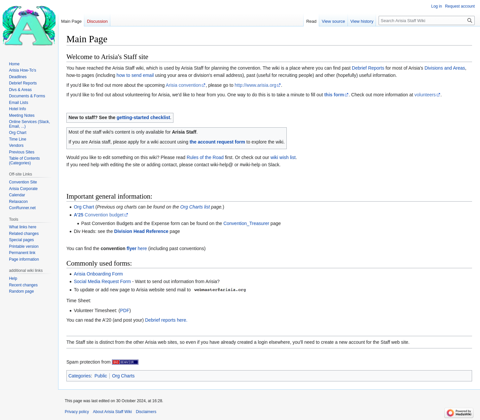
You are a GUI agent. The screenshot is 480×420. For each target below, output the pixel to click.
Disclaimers (146, 411)
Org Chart (84, 207)
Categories (79, 375)
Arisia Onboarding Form (98, 273)
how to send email (135, 75)
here (137, 248)
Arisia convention (183, 85)
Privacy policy (77, 411)
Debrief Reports (368, 68)
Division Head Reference (141, 231)
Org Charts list (195, 207)
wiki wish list (283, 157)
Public (100, 375)
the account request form (217, 142)
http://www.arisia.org (255, 85)
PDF (124, 310)
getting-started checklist (143, 117)
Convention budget (98, 214)
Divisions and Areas (445, 68)
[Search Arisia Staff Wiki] (427, 20)
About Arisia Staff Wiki (112, 411)
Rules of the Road (205, 157)
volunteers (425, 94)
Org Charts (123, 375)
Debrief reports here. (166, 320)
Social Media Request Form (102, 281)
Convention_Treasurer (246, 223)
